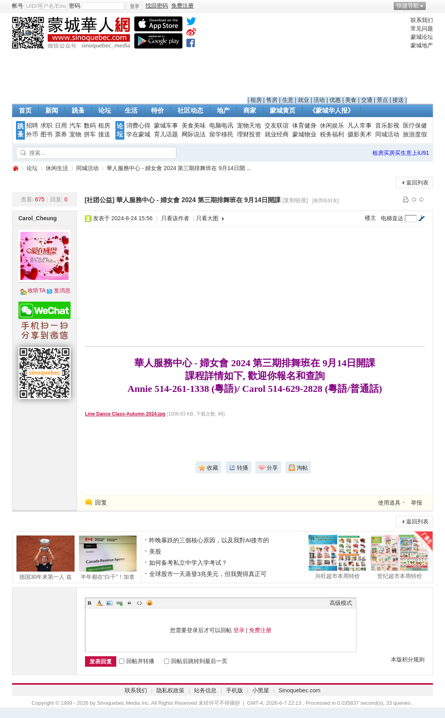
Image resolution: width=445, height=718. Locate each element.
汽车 (75, 125)
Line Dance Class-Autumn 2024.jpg (125, 414)
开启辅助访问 (431, 5)
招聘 (32, 125)
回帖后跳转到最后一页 (195, 661)
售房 (271, 100)
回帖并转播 (136, 661)
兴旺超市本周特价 (337, 557)
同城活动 (387, 134)
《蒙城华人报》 (331, 110)
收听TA (37, 290)
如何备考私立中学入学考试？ (188, 562)
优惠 (335, 100)
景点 (382, 100)
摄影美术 (360, 134)
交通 (366, 100)
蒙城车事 (166, 125)
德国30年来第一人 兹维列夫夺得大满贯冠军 (45, 557)
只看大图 (207, 218)
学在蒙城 (138, 134)
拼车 (90, 134)
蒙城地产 (422, 45)
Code (140, 603)
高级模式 (341, 603)
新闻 (51, 110)
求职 (46, 125)
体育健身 (304, 125)
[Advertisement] (327, 56)
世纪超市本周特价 (399, 557)
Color (99, 603)
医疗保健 (415, 125)
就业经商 (277, 134)
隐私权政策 (170, 690)
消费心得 (138, 125)
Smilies (150, 603)
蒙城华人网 (15, 168)
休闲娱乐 (332, 125)
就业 (303, 100)
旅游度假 (415, 134)
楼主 (370, 218)
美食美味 (194, 125)
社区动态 (190, 110)
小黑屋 (260, 690)
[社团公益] (100, 200)
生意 (287, 100)
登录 (239, 630)
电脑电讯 (221, 125)
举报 (416, 502)
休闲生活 (57, 168)
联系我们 (422, 20)
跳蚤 (78, 110)
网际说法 (194, 134)
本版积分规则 (408, 659)
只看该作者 (175, 218)
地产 (223, 110)
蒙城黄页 (282, 110)
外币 (32, 134)
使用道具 (389, 502)
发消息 (62, 290)
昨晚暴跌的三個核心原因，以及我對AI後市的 (209, 540)
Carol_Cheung (37, 218)
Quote (129, 603)
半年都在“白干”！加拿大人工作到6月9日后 (108, 557)
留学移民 (221, 134)
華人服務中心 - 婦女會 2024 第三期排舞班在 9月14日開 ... (179, 168)
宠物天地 (249, 125)
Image (109, 603)
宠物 (75, 134)
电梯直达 (392, 218)
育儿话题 (166, 134)
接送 (398, 100)
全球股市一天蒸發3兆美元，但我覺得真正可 (208, 573)
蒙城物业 (304, 134)
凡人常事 (360, 125)
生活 (131, 110)
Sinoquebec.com (299, 690)
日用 (61, 125)
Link (119, 603)
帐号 (17, 5)
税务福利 (332, 134)
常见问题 (422, 28)
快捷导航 (407, 5)
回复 (101, 502)
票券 (61, 134)
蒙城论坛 (422, 37)
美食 (350, 100)
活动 (319, 100)
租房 (256, 100)
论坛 (104, 110)
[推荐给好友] (325, 200)
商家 (249, 110)
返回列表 (417, 182)
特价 (157, 110)
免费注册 (260, 630)
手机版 (234, 690)
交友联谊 (277, 125)
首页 (25, 110)
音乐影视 (387, 125)
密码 (74, 5)
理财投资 (249, 134)
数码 (90, 125)
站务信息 (205, 690)
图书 (46, 134)
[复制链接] (295, 200)
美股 (155, 551)
